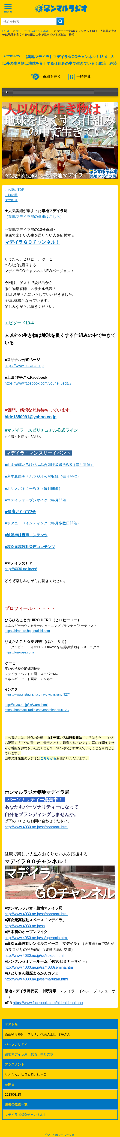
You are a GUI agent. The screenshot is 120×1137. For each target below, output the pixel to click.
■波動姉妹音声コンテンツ (26, 535)
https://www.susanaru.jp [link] (24, 366)
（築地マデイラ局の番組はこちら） (34, 217)
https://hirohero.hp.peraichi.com (27, 631)
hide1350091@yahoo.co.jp (31, 417)
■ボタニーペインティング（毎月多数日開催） (43, 523)
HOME (6, 31)
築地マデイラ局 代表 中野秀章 (29, 1054)
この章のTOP (14, 189)
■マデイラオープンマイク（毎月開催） (37, 500)
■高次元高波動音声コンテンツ (30, 547)
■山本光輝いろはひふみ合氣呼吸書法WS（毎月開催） (49, 465)
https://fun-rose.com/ (19, 652)
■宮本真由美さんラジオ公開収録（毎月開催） (43, 476)
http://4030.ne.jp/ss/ (21, 569)
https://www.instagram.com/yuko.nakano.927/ (37, 694)
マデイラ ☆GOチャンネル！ (33, 31)
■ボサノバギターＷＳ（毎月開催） (33, 488)
